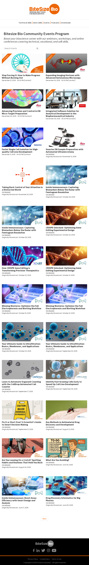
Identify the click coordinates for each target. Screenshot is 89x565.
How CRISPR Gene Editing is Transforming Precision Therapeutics (20, 269)
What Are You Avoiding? (57, 460)
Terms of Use (56, 559)
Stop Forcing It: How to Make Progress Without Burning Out (21, 76)
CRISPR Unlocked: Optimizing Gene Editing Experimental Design (63, 229)
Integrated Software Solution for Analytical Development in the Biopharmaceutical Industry (62, 113)
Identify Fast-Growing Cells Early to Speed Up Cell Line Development (64, 383)
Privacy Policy (33, 559)
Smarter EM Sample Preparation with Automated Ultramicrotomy (64, 150)
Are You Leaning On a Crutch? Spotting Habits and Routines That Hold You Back (22, 461)
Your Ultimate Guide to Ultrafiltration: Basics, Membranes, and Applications (21, 345)
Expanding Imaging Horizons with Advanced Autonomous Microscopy (63, 76)
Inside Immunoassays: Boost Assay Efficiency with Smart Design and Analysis (19, 500)
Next (44, 518)
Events (47, 23)
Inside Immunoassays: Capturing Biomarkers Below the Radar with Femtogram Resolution (63, 190)
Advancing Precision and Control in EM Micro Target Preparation (21, 112)
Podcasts (55, 23)
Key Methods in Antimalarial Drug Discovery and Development (62, 423)
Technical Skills (25, 23)
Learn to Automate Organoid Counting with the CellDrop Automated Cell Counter (21, 384)
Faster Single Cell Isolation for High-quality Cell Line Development (20, 150)
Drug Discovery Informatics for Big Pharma (63, 499)
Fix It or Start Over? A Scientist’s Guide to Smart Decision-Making (21, 423)
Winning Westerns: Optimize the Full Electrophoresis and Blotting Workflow (21, 307)
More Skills (37, 23)
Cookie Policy (45, 559)
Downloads (66, 23)
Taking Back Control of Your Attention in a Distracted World (22, 188)
